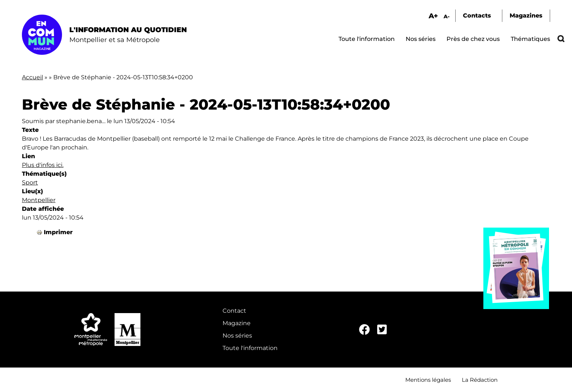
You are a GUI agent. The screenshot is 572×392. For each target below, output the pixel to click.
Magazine (237, 323)
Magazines (526, 15)
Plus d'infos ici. (42, 164)
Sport (30, 182)
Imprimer (58, 232)
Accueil (32, 77)
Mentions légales (428, 379)
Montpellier (38, 200)
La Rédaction (480, 379)
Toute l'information (367, 38)
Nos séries (421, 38)
